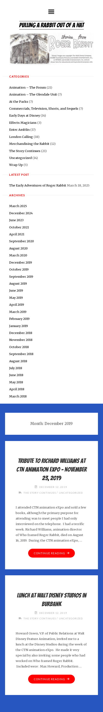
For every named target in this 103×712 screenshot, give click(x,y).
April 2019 (16, 304)
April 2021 (16, 234)
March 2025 (18, 206)
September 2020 (21, 241)
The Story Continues (24, 151)
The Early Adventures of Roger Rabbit (37, 185)
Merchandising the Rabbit (29, 144)
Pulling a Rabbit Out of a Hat (51, 25)
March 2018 (18, 396)
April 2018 (16, 389)
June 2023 (16, 220)
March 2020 (18, 255)
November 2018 (20, 340)
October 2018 (19, 347)
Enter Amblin (19, 129)
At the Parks (18, 101)
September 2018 (21, 354)
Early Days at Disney (24, 115)
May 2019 (16, 297)
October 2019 (19, 269)
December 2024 (21, 213)
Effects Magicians (23, 122)
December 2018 (20, 333)
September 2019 (21, 276)
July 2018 (15, 368)
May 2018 (16, 382)
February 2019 (19, 319)
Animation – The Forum (27, 87)
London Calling (21, 137)
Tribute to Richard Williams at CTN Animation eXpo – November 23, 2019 (51, 469)
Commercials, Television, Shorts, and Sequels (43, 108)
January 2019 (18, 326)
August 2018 (18, 361)
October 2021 (19, 227)
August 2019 (18, 283)
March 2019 (17, 312)
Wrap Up (16, 165)
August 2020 (18, 248)
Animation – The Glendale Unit (33, 94)
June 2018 (16, 375)
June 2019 (16, 290)
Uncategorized (20, 158)
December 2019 (20, 262)
